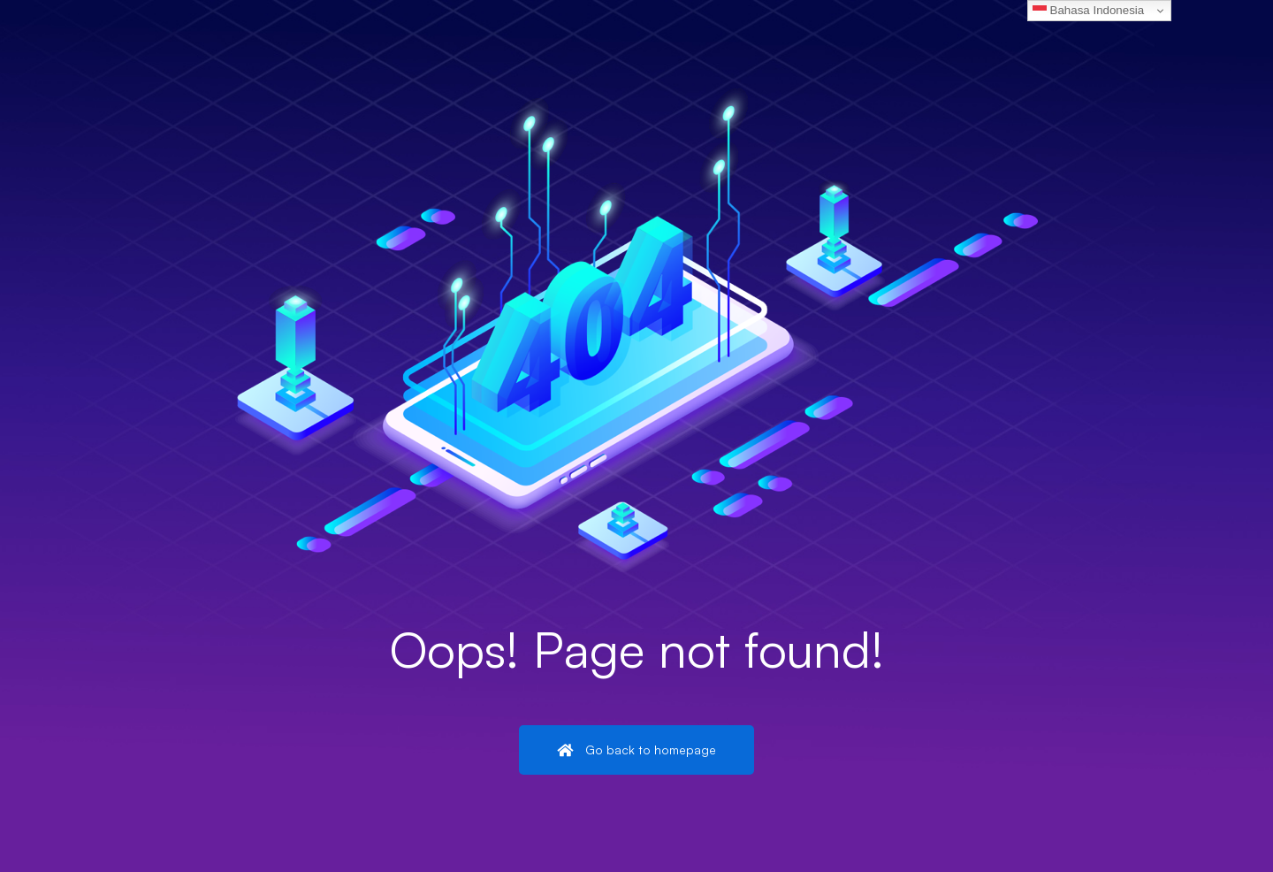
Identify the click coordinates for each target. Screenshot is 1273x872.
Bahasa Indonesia (1088, 11)
